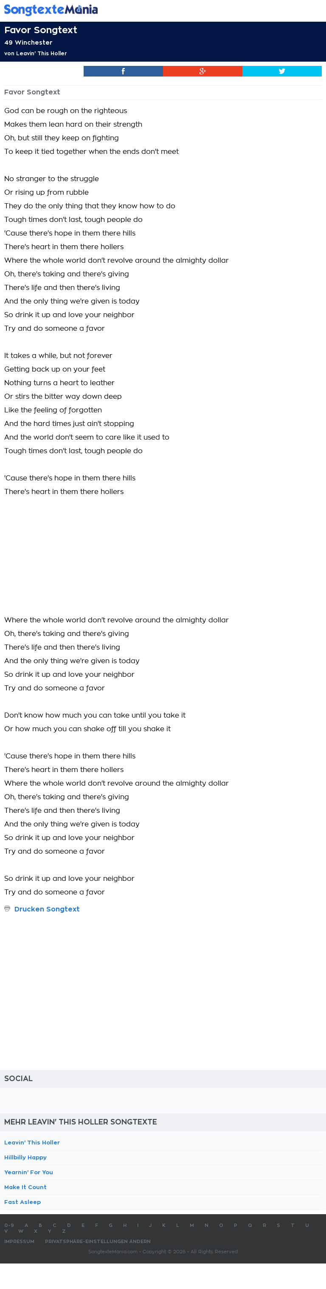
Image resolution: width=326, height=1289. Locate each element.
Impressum (19, 1241)
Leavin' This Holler (41, 53)
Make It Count (25, 1187)
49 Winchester (28, 42)
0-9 (9, 1225)
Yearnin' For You (28, 1172)
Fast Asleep (22, 1202)
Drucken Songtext (47, 909)
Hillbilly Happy (25, 1157)
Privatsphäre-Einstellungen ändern (98, 1241)
